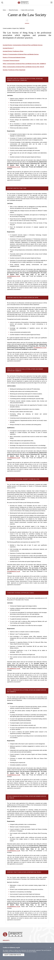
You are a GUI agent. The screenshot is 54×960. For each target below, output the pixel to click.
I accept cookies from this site (13, 954)
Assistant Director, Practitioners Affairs (13, 51)
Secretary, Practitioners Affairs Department (14, 70)
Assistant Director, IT (8, 48)
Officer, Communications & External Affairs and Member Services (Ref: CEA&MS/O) (24, 64)
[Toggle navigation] (51, 2)
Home (4, 10)
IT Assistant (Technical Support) (11, 61)
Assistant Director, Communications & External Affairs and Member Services (22, 45)
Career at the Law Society (27, 10)
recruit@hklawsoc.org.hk (13, 167)
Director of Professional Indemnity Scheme (14, 57)
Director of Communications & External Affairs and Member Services (21, 54)
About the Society (13, 10)
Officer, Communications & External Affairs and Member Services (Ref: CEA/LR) (23, 67)
